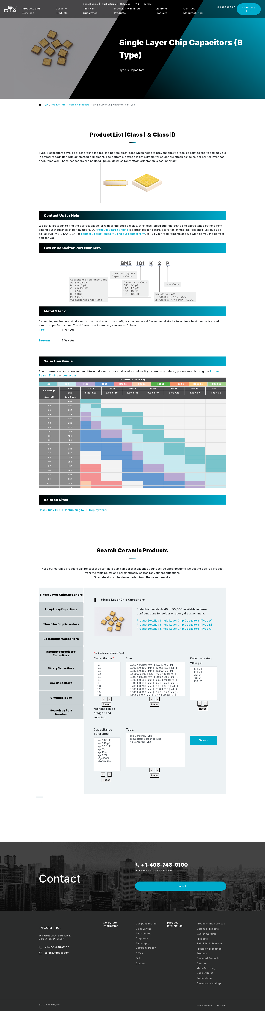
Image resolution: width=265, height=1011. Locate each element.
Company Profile (146, 923)
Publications (109, 4)
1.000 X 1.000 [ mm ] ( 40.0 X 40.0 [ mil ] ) (156, 695)
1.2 (107, 689)
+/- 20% (107, 755)
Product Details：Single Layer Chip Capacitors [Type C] (174, 628)
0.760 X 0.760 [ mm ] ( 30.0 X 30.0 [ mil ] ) (156, 686)
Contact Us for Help (61, 215)
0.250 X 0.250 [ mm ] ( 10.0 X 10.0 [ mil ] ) (156, 664)
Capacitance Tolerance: (103, 732)
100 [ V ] (204, 681)
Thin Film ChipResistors (61, 624)
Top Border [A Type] (156, 735)
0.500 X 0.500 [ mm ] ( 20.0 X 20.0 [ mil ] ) (156, 677)
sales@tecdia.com (54, 952)
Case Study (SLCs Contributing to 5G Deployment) (73, 510)
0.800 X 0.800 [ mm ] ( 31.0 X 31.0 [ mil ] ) (156, 689)
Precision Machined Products (127, 11)
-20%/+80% (107, 761)
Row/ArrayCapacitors (61, 609)
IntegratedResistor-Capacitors (61, 653)
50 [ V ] (204, 678)
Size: (129, 658)
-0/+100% (107, 758)
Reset (106, 704)
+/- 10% (107, 752)
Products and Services (31, 11)
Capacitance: (104, 658)
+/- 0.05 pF (107, 740)
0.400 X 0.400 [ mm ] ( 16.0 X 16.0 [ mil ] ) (156, 673)
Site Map (221, 1005)
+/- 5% (107, 749)
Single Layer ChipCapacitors (61, 594)
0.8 (107, 683)
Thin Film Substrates (90, 11)
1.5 (107, 692)
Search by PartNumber (61, 712)
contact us (70, 375)
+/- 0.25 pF (107, 746)
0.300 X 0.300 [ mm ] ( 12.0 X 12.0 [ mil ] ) (156, 667)
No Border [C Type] (156, 741)
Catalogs (125, 4)
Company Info (248, 9)
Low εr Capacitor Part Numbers (72, 248)
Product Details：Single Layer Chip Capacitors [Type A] (174, 620)
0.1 (107, 664)
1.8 (107, 695)
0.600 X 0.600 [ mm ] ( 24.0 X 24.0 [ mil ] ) (156, 680)
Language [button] (225, 6)
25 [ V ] (204, 675)
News (139, 952)
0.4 (107, 673)
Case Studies (90, 4)
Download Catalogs (209, 983)
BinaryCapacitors (61, 668)
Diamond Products (161, 11)
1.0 (107, 686)
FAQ (137, 4)
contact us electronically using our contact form (113, 233)
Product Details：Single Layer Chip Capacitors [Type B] (174, 624)
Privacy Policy (204, 1005)
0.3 (107, 670)
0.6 (107, 680)
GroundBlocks (61, 697)
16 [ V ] (204, 672)
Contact (148, 4)
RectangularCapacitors (61, 638)
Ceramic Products (61, 11)
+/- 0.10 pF (107, 743)
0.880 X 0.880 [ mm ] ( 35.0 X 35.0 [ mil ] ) (156, 692)
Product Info (58, 104)
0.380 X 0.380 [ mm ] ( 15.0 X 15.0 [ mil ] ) (156, 670)
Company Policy (146, 947)
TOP (45, 104)
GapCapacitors (61, 683)
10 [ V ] (204, 669)
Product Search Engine (112, 229)
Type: (130, 729)
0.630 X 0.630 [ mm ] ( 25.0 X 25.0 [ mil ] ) (156, 683)
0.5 (107, 677)
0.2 (107, 667)
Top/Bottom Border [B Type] (156, 738)
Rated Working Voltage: (201, 660)
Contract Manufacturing (193, 11)
